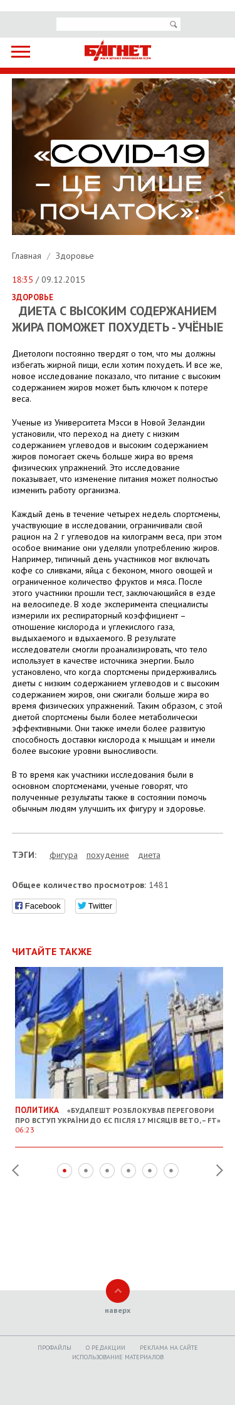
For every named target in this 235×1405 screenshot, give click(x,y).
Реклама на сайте (169, 1348)
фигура (64, 854)
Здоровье (75, 255)
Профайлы (54, 1348)
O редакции (105, 1348)
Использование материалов (118, 1357)
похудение (107, 854)
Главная (28, 255)
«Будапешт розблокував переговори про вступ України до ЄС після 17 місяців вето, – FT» (119, 1114)
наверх (117, 1310)
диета (149, 854)
